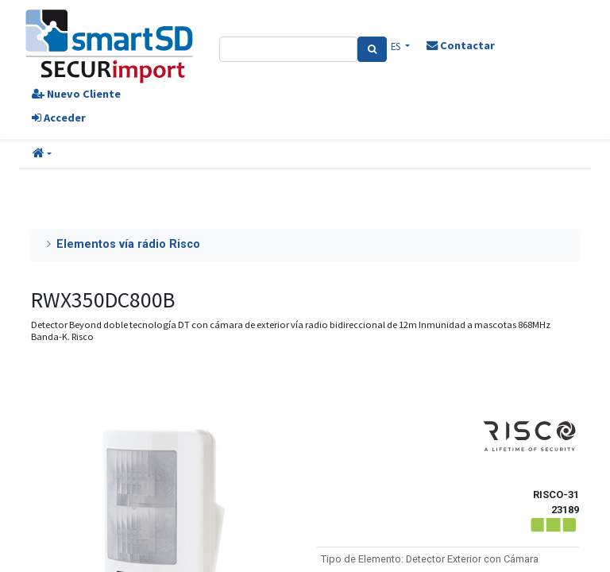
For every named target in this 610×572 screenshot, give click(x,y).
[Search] (372, 49)
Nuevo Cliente (76, 94)
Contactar (461, 45)
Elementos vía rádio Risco (128, 244)
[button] (42, 154)
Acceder (59, 117)
